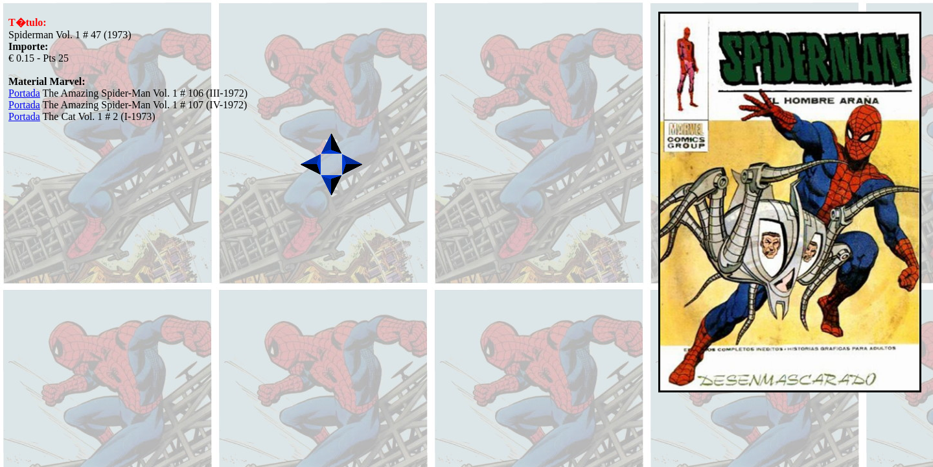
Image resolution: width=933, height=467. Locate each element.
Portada (24, 93)
